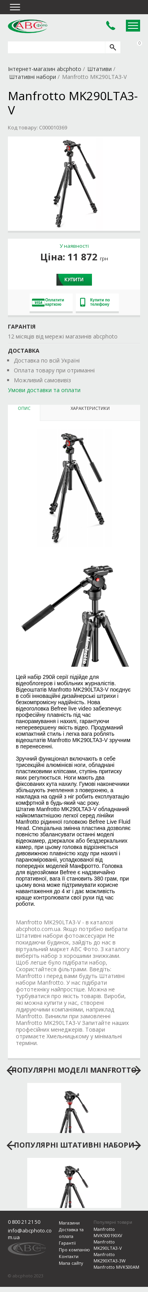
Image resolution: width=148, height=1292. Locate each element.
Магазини (69, 1223)
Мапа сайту (71, 1263)
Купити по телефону (95, 302)
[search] (112, 47)
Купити (73, 279)
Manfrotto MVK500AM (116, 1267)
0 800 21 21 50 (24, 1221)
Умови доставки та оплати (44, 390)
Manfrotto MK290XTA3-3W (110, 1257)
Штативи (99, 69)
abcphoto (27, 26)
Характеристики (90, 408)
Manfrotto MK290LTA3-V (108, 1245)
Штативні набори (32, 76)
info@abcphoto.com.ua (30, 1234)
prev (11, 1070)
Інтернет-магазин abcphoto (44, 69)
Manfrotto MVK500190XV (108, 1232)
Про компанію (74, 1250)
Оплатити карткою (48, 302)
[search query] (56, 47)
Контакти (69, 1256)
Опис (24, 408)
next (136, 1070)
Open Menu (133, 26)
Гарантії (67, 1243)
